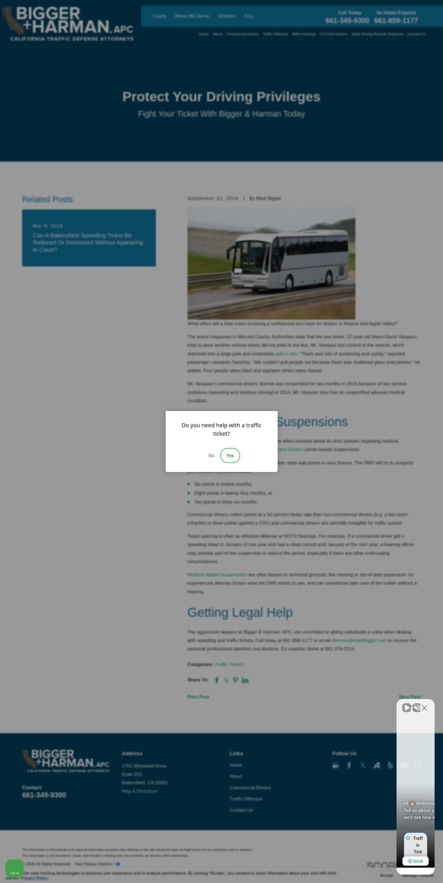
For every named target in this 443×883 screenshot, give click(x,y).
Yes (230, 455)
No (211, 455)
